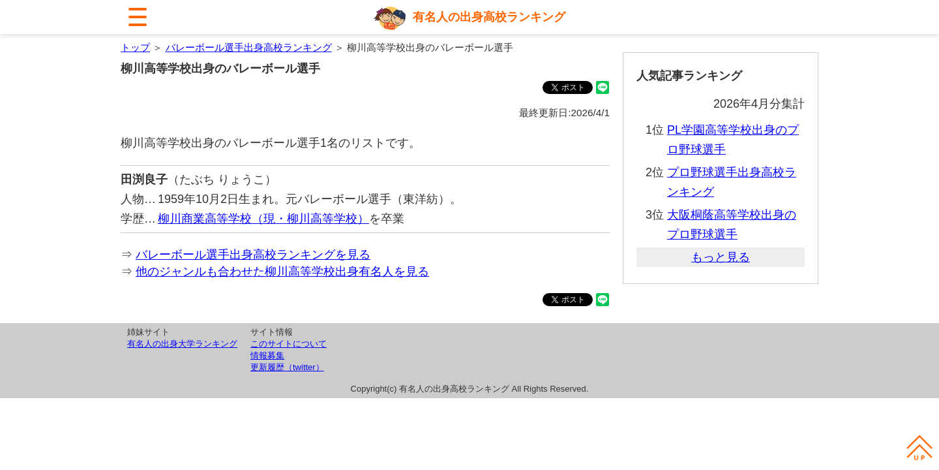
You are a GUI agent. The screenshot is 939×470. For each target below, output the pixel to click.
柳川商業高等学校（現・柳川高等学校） (263, 218)
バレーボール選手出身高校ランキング (249, 47)
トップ (135, 47)
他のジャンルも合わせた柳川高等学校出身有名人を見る (282, 271)
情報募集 (267, 355)
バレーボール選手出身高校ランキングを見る (253, 254)
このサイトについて (288, 344)
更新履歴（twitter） (287, 367)
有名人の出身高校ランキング (489, 17)
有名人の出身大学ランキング (182, 344)
